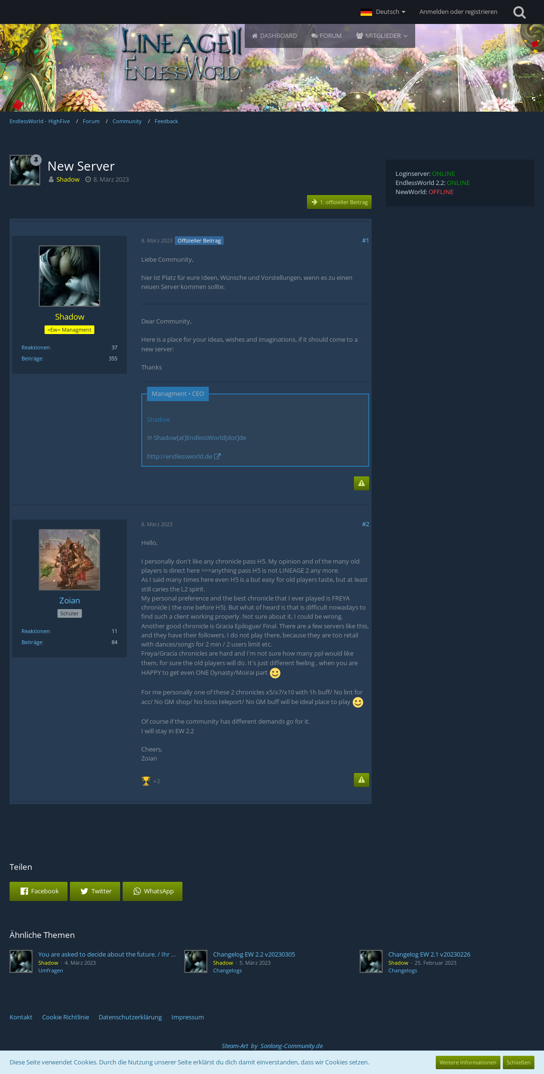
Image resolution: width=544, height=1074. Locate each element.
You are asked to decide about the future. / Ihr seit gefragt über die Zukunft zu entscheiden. (167, 954)
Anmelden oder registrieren (458, 11)
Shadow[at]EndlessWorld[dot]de (200, 437)
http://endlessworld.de (179, 456)
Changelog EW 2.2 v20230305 (254, 954)
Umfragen (50, 970)
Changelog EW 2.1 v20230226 (429, 954)
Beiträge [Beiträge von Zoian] (32, 642)
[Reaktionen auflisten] (151, 780)
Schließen (519, 1062)
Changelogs (227, 970)
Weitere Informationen (468, 1062)
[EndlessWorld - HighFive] (181, 53)
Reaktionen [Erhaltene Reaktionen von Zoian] (36, 631)
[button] (382, 12)
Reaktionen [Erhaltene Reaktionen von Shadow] (36, 347)
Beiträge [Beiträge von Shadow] (32, 358)
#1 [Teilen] (365, 240)
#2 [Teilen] (365, 524)
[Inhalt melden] (361, 483)
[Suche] (519, 12)
